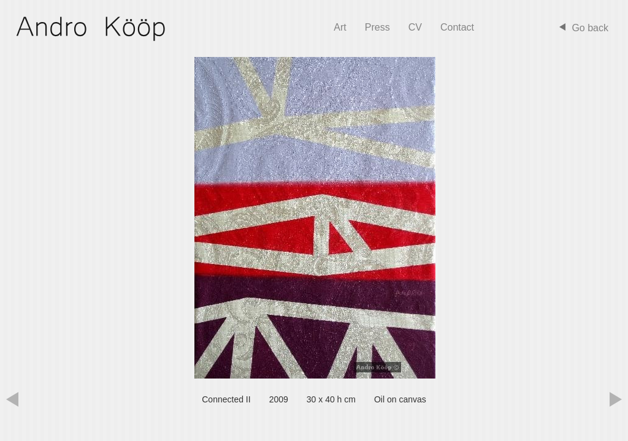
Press (377, 27)
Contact (457, 27)
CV (415, 27)
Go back (590, 28)
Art (340, 27)
